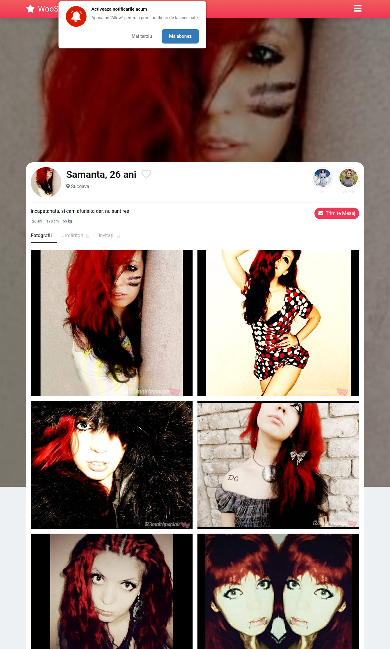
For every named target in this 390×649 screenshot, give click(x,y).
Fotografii (41, 235)
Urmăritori (75, 235)
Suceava (80, 186)
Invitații (109, 235)
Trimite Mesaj (336, 213)
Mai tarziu (142, 36)
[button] (358, 9)
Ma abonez (180, 36)
